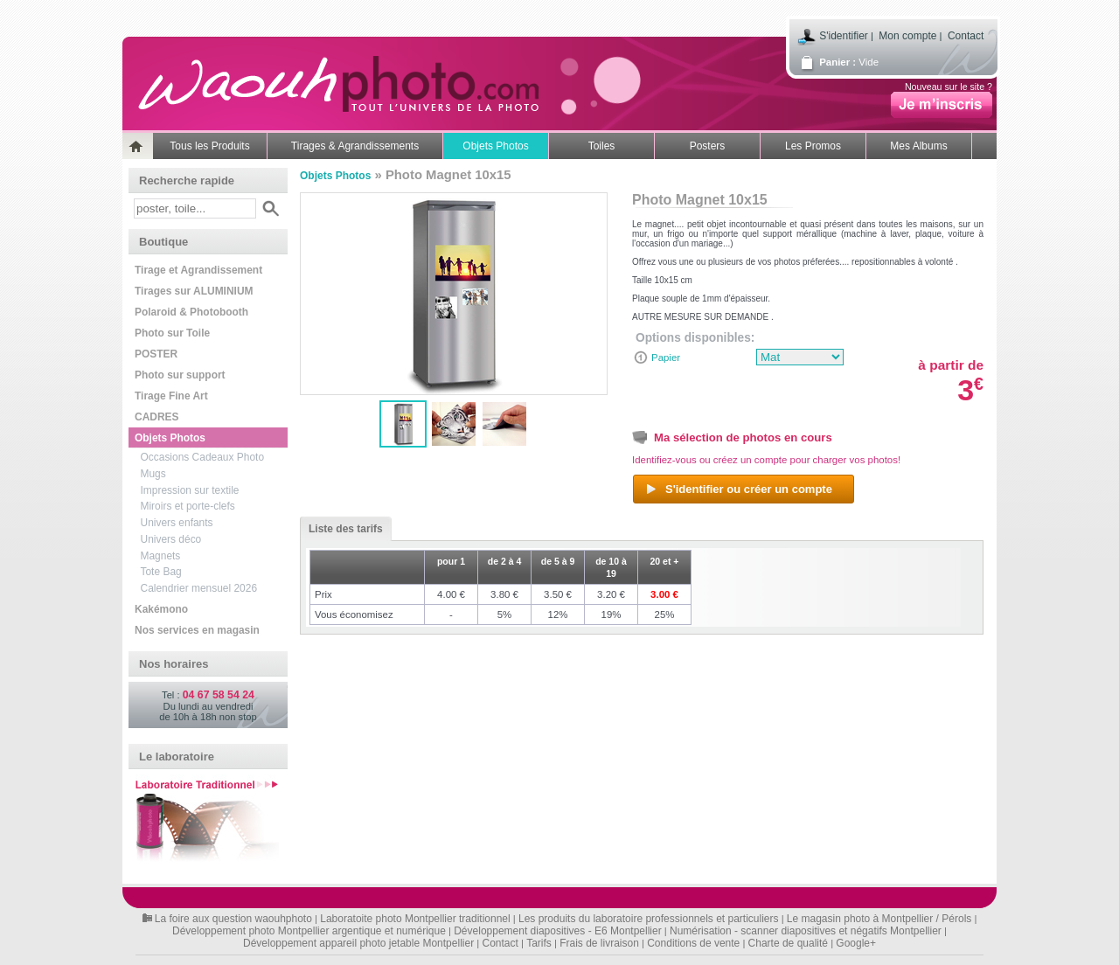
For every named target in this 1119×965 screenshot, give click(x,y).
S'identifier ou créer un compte (738, 489)
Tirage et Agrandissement (198, 270)
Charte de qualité (788, 943)
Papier (665, 357)
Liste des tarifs (341, 529)
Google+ (856, 943)
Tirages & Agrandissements (355, 146)
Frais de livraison (599, 943)
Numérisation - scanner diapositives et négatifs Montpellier (806, 931)
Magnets (161, 556)
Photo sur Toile (172, 333)
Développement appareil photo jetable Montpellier (358, 943)
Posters (708, 146)
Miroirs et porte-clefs (188, 506)
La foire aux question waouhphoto (233, 919)
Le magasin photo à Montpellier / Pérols (879, 919)
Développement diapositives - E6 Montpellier (557, 931)
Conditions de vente (693, 943)
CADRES (156, 417)
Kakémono (161, 609)
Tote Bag (161, 572)
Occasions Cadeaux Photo (203, 457)
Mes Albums (918, 146)
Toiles (601, 146)
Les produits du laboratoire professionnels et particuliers (648, 919)
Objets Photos (495, 146)
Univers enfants (177, 523)
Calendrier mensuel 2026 (199, 588)
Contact (965, 36)
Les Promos (813, 146)
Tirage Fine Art (171, 396)
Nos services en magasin (197, 630)
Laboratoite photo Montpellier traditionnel (415, 919)
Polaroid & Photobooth (191, 312)
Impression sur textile (190, 490)
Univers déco (171, 539)
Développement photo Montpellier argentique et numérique (309, 931)
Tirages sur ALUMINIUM (194, 291)
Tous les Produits (209, 146)
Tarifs (539, 943)
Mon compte (907, 36)
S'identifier (843, 36)
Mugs (153, 474)
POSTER (156, 354)
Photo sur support (180, 375)
